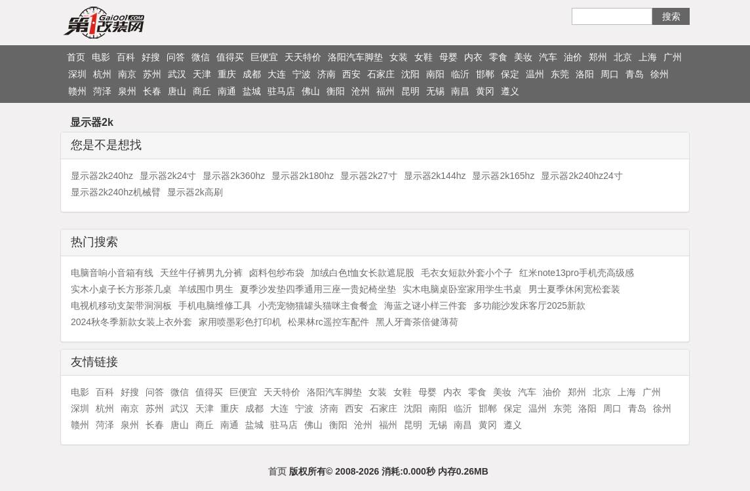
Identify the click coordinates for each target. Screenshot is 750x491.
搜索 (671, 16)
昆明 (410, 91)
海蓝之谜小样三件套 (425, 305)
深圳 (77, 74)
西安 (351, 74)
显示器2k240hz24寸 (582, 175)
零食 (498, 57)
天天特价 (303, 57)
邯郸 (485, 74)
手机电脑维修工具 (215, 305)
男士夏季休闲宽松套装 (574, 289)
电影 (101, 57)
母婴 (448, 57)
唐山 (177, 91)
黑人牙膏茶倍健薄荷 (417, 322)
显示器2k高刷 (195, 192)
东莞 (560, 74)
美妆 (523, 57)
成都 (252, 74)
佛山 (311, 91)
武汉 (177, 74)
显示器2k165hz (503, 175)
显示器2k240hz (102, 175)
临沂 (460, 74)
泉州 (127, 91)
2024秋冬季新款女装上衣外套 (131, 322)
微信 (200, 57)
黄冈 (485, 91)
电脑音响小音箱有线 (112, 272)
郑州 (598, 57)
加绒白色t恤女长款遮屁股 (362, 272)
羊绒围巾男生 (205, 289)
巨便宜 (264, 57)
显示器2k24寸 (168, 175)
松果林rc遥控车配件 (328, 322)
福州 (385, 91)
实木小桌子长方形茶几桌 (121, 289)
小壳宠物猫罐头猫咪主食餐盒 (318, 305)
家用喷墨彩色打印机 (240, 322)
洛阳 (585, 74)
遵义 (510, 91)
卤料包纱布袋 (276, 272)
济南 (326, 74)
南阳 (435, 74)
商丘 (202, 91)
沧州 (360, 91)
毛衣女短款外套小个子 (467, 272)
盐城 (252, 91)
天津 (202, 74)
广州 (672, 57)
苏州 (152, 74)
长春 (152, 91)
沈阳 (410, 74)
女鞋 (423, 57)
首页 (76, 57)
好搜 (151, 57)
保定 (510, 74)
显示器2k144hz (435, 175)
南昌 (460, 91)
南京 (127, 74)
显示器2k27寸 (368, 175)
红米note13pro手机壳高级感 (576, 272)
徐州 (659, 74)
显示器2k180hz (302, 175)
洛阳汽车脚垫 (355, 57)
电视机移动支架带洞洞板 (121, 305)
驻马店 (281, 91)
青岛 (634, 74)
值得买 (230, 57)
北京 (623, 57)
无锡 (435, 91)
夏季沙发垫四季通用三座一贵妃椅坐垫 (318, 289)
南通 (227, 91)
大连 (276, 74)
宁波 (301, 74)
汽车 (548, 57)
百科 (126, 57)
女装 (398, 57)
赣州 (77, 91)
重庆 (227, 74)
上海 (648, 57)
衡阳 (335, 91)
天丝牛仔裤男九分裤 (201, 272)
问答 (176, 57)
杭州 (102, 74)
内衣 (473, 57)
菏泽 (102, 91)
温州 (535, 74)
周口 (610, 74)
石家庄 (381, 74)
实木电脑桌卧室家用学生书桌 (462, 289)
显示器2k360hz (234, 175)
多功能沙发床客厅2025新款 (529, 305)
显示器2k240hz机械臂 (116, 192)
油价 (573, 57)
